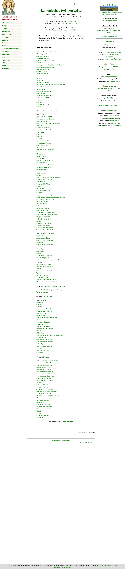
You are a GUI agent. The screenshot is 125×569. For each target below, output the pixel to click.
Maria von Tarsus (42, 201)
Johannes (44, 95)
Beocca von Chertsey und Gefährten (48, 123)
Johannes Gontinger (43, 208)
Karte (9, 34)
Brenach (46, 357)
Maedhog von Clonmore (44, 54)
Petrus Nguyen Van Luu (44, 344)
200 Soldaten (40, 333)
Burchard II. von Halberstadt (45, 374)
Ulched (38, 413)
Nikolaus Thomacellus (43, 152)
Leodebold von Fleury (43, 264)
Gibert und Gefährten (43, 320)
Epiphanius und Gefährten (49, 361)
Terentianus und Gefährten (45, 165)
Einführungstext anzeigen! (109, 20)
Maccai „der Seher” (42, 82)
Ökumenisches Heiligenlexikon (61, 440)
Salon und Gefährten (43, 98)
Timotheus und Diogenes (44, 380)
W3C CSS (91, 442)
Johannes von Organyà (44, 255)
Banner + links (114, 120)
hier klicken (109, 97)
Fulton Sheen (40, 236)
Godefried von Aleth (43, 141)
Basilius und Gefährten (44, 179)
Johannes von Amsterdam (45, 389)
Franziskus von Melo (43, 87)
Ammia (43, 114)
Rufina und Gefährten (43, 385)
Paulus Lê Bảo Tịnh (43, 404)
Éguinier (39, 63)
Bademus (39, 242)
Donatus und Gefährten (44, 311)
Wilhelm (39, 273)
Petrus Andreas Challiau (44, 342)
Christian (39, 304)
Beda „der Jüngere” (42, 121)
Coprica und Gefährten (44, 365)
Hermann (39, 324)
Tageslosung (109, 41)
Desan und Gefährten (43, 184)
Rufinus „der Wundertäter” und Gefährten (50, 335)
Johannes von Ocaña (43, 393)
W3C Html (83, 442)
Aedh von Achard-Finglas (49, 52)
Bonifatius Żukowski (43, 128)
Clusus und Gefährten (43, 378)
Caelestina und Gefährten (45, 376)
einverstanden (66, 567)
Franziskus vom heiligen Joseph (47, 391)
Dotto (38, 186)
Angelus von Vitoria (42, 58)
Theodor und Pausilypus (44, 266)
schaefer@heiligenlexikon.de (109, 76)
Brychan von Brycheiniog (44, 372)
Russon (39, 348)
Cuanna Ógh (40, 132)
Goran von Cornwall (43, 322)
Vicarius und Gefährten (44, 167)
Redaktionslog (68, 421)
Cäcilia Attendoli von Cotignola (46, 215)
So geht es (116, 115)
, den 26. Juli (72, 28)
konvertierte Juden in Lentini (45, 199)
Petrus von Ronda (42, 210)
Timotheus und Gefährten (44, 271)
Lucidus (39, 147)
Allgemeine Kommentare (112, 105)
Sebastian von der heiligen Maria (47, 317)
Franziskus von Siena (43, 69)
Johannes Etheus (42, 74)
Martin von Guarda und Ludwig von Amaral (50, 84)
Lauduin (61, 111)
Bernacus (39, 302)
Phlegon (39, 253)
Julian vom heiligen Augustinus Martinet (49, 260)
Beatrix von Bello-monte (44, 91)
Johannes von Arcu (42, 89)
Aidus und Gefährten (58, 286)
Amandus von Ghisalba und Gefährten (49, 363)
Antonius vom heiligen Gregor (46, 279)
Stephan (39, 102)
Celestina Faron (41, 182)
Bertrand (39, 125)
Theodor (39, 411)
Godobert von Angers (43, 143)
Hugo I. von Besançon (43, 195)
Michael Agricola (41, 169)
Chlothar (39, 307)
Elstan (38, 383)
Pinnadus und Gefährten (44, 160)
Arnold (38, 175)
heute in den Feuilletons (113, 59)
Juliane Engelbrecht (43, 326)
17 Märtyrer (40, 158)
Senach (39, 100)
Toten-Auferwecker (42, 292)
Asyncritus (39, 251)
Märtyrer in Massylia (43, 217)
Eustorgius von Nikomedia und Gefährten (50, 65)
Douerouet (39, 136)
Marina (38, 398)
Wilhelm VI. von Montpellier (45, 230)
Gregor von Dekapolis (50, 111)
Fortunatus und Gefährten (45, 67)
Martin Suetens (41, 204)
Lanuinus (39, 78)
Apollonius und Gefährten (44, 117)
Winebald (39, 418)
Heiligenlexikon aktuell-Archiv (109, 36)
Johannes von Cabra (43, 277)
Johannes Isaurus (42, 76)
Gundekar (39, 193)
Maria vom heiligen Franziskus (46, 282)
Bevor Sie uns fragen (113, 81)
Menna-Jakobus (41, 154)
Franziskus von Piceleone (45, 149)
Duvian (38, 247)
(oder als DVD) (109, 67)
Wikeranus (40, 106)
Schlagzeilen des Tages (113, 52)
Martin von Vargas (42, 400)
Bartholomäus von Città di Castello (48, 177)
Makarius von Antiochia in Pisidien (47, 396)
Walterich (39, 353)
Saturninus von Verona (44, 346)
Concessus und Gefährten (45, 244)
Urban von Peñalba (42, 415)
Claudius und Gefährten (44, 130)
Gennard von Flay (42, 387)
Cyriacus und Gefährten (44, 309)
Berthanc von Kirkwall (43, 369)
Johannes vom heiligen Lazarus (47, 212)
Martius (38, 331)
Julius (42, 145)
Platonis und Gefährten (44, 407)
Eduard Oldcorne (42, 313)
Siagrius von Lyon (42, 163)
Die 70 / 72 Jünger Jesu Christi (51, 290)
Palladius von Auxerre (43, 225)
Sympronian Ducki (42, 104)
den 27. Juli (73, 23)
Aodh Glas (46, 286)
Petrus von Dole (41, 206)
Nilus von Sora (41, 337)
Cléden (38, 262)
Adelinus (43, 300)
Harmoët (39, 249)
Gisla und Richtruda (43, 190)
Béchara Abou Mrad (47, 234)
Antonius (44, 173)
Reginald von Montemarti (44, 228)
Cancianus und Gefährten (45, 60)
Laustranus (40, 80)
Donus (38, 134)
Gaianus (39, 139)
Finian (40, 315)
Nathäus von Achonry (43, 223)
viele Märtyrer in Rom (43, 219)
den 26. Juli (72, 21)
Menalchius (40, 402)
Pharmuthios (40, 93)
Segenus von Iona (42, 350)
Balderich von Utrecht (43, 367)
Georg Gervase (41, 71)
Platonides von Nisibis (43, 409)
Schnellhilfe (5, 23)
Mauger (39, 221)
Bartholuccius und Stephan (45, 119)
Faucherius (40, 188)
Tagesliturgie (110, 45)
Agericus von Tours (42, 56)
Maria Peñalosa (41, 156)
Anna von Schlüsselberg (44, 240)
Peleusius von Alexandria (44, 339)
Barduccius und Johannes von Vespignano (50, 197)
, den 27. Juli (72, 30)
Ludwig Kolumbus (42, 275)
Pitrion (38, 269)
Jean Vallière (47, 296)
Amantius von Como (43, 238)
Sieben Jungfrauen (42, 258)
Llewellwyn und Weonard (44, 328)
